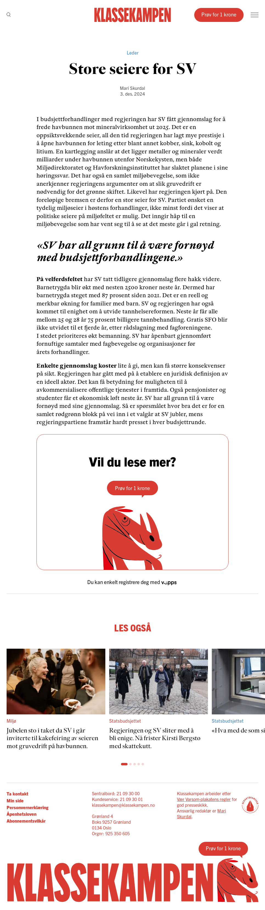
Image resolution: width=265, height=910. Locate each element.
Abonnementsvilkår (26, 820)
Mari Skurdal (132, 88)
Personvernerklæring (28, 807)
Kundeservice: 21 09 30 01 (117, 799)
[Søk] (9, 15)
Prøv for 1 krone (218, 14)
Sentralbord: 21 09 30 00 (116, 793)
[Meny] (254, 15)
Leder (133, 52)
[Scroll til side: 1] (122, 764)
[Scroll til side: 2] (126, 764)
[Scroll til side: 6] (143, 764)
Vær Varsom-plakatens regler (204, 799)
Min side (15, 800)
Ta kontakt (17, 793)
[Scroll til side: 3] (130, 764)
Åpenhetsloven (21, 814)
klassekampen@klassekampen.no (123, 805)
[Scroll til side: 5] (139, 764)
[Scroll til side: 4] (134, 764)
